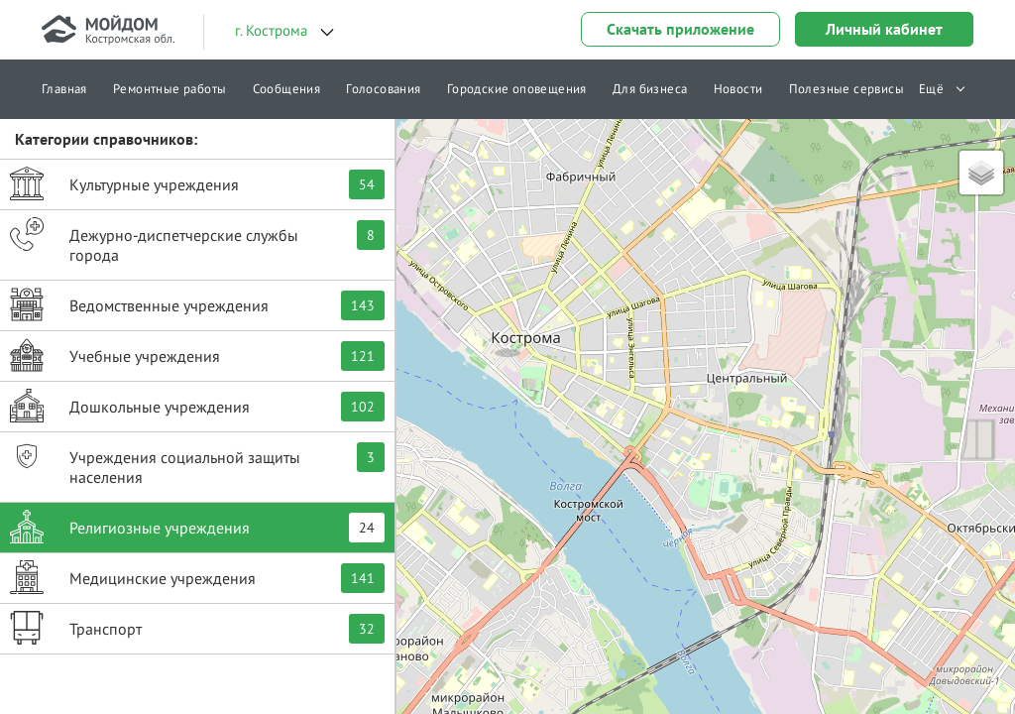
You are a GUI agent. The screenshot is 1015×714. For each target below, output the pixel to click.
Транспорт (197, 628)
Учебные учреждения (197, 355)
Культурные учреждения (197, 183)
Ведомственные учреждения (197, 304)
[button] (507, 332)
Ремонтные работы (169, 88)
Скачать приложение (680, 29)
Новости (738, 88)
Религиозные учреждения (197, 526)
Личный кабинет (884, 29)
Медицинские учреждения (197, 577)
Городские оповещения (517, 88)
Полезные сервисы (846, 88)
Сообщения (287, 88)
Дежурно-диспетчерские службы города (197, 241)
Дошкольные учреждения (197, 405)
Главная (64, 88)
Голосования (383, 88)
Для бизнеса (650, 88)
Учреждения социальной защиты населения (197, 463)
